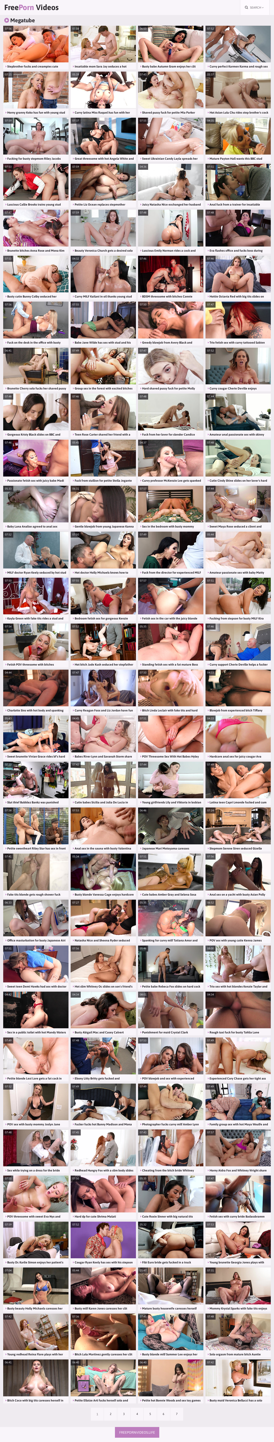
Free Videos (31, 7)
